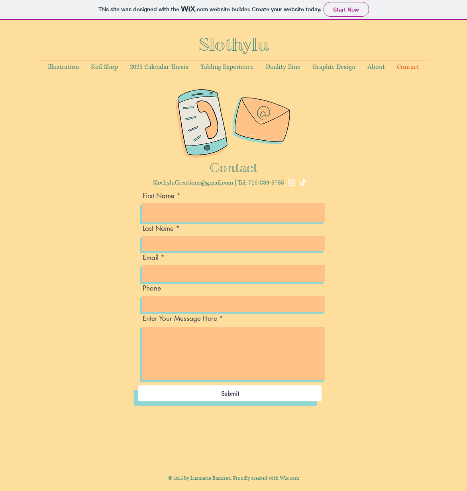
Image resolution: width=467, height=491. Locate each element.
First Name (159, 195)
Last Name (158, 228)
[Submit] (230, 393)
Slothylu (233, 44)
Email (151, 257)
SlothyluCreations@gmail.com (193, 183)
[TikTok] (303, 182)
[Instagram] (291, 182)
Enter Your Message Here (180, 318)
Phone (152, 288)
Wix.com (289, 478)
